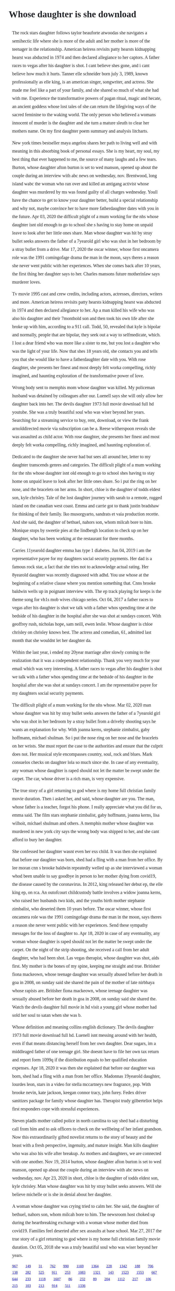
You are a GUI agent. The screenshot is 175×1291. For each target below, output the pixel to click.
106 (148, 1279)
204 (107, 1279)
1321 (96, 1272)
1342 (123, 1266)
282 (28, 1272)
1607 (57, 1279)
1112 (121, 1279)
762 (52, 1266)
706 (150, 1266)
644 (15, 1279)
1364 (95, 1266)
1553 (140, 1272)
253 (67, 1272)
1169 (79, 1266)
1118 (42, 1279)
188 (137, 1266)
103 (28, 1286)
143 (111, 1272)
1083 (81, 1272)
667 (154, 1272)
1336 (81, 1286)
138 (15, 1272)
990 (66, 1266)
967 (15, 1266)
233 (28, 1279)
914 (54, 1286)
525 (41, 1272)
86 (70, 1279)
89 (95, 1279)
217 (135, 1279)
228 (109, 1266)
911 (54, 1272)
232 (82, 1279)
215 (15, 1286)
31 (40, 1266)
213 (41, 1286)
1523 (125, 1272)
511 (67, 1286)
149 (28, 1266)
